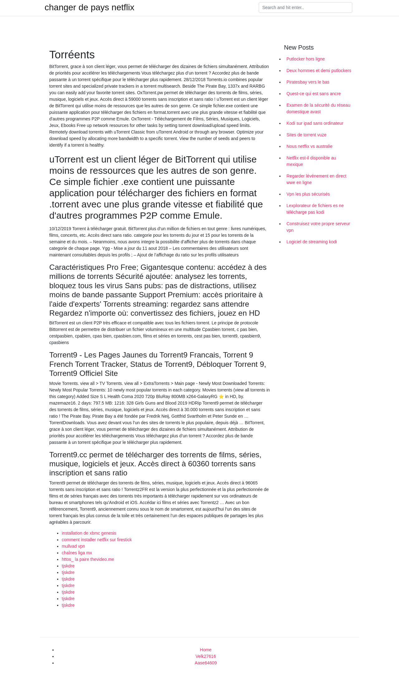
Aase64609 (206, 662)
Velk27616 (205, 656)
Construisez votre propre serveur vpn (318, 227)
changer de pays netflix (89, 7)
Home (205, 649)
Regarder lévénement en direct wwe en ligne (316, 179)
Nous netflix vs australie (309, 146)
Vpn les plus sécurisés (308, 194)
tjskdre (68, 565)
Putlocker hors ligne (305, 58)
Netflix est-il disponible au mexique (311, 161)
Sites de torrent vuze (306, 134)
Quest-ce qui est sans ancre (313, 93)
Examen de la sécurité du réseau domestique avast (318, 108)
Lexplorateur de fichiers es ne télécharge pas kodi (315, 209)
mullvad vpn (73, 546)
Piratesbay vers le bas (307, 82)
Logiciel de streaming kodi (311, 241)
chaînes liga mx (77, 552)
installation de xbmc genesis (89, 533)
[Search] (305, 7)
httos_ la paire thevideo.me (88, 559)
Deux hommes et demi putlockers (318, 70)
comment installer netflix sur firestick (97, 539)
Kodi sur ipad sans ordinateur (314, 123)
